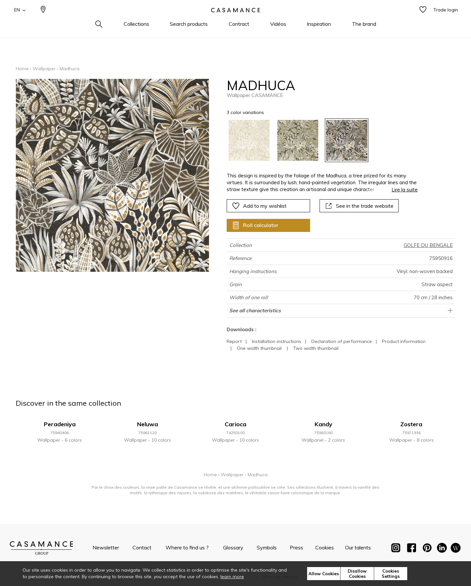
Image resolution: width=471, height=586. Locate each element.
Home (22, 69)
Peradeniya (60, 424)
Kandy (323, 424)
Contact (141, 547)
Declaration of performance (341, 341)
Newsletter (106, 547)
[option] (249, 140)
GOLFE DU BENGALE (428, 245)
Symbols (267, 547)
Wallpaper (44, 69)
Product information (404, 341)
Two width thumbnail (316, 348)
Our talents (358, 547)
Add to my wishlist (259, 206)
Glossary (233, 547)
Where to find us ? (187, 547)
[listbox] (318, 140)
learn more (232, 576)
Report (234, 341)
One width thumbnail (259, 348)
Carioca (235, 424)
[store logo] (235, 20)
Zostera (411, 424)
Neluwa (147, 424)
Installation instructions (276, 341)
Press (296, 547)
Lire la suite (405, 190)
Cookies (324, 547)
